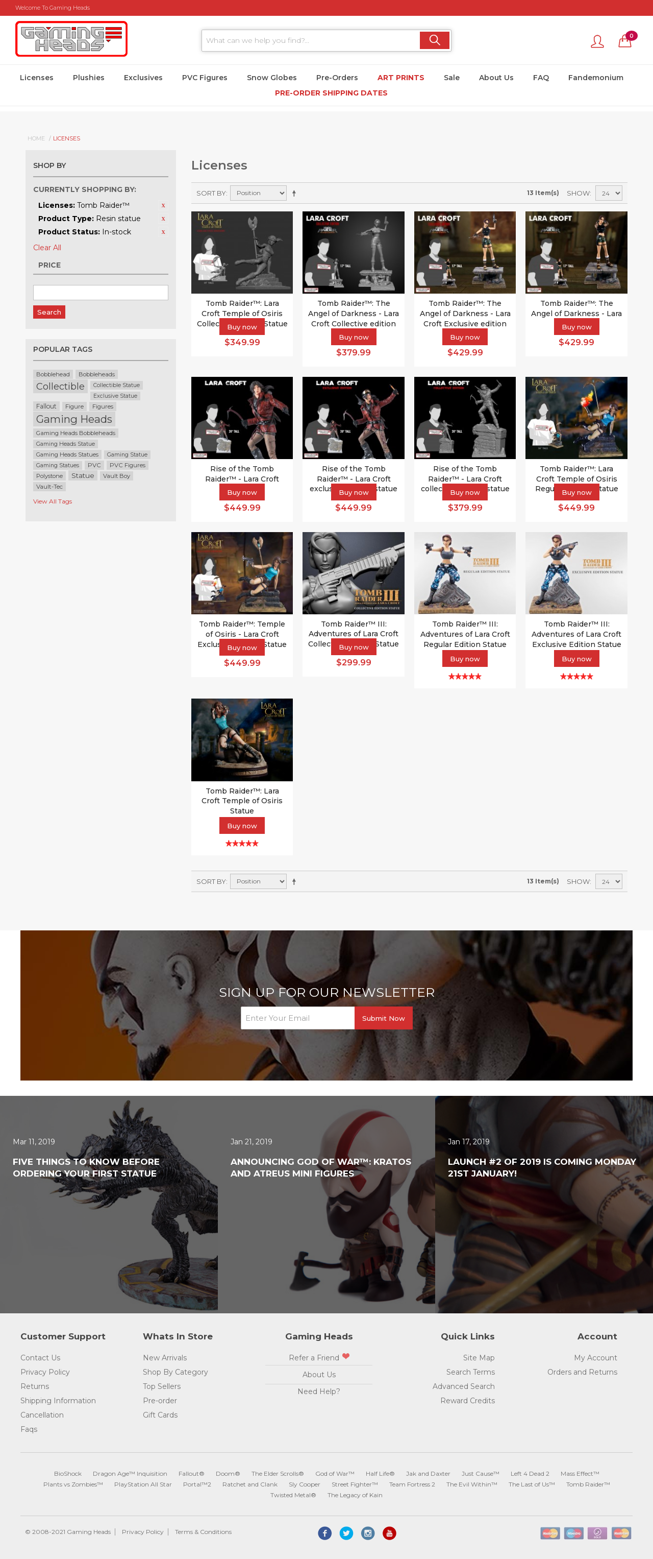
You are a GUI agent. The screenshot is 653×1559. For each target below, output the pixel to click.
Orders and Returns (582, 1372)
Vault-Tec (49, 486)
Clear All (47, 247)
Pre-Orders (337, 77)
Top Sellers (162, 1386)
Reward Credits (467, 1400)
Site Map (479, 1357)
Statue (82, 475)
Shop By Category (175, 1372)
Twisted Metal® (293, 1495)
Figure (74, 406)
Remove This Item (163, 205)
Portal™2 (197, 1484)
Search (49, 312)
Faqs (28, 1429)
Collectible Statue (116, 385)
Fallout (46, 406)
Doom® (228, 1473)
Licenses (37, 77)
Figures (102, 406)
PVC (94, 465)
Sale (452, 77)
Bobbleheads (97, 374)
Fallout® (192, 1473)
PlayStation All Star (143, 1484)
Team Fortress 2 (412, 1484)
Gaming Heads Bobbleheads (75, 433)
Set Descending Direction (296, 193)
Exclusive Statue (115, 396)
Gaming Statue (127, 454)
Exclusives (143, 77)
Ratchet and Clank (250, 1484)
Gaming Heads (74, 419)
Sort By (211, 193)
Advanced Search (464, 1386)
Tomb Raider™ (588, 1484)
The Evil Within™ (471, 1484)
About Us (496, 77)
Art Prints (401, 77)
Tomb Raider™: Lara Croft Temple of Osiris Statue (242, 801)
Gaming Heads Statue (65, 444)
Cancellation (42, 1415)
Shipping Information (58, 1400)
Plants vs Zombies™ (73, 1484)
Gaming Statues (57, 465)
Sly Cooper (304, 1484)
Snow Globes (272, 77)
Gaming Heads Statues (67, 454)
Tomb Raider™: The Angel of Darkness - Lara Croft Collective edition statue (353, 318)
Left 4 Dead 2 (530, 1473)
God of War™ (335, 1473)
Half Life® (380, 1473)
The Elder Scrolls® (278, 1473)
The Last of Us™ (532, 1484)
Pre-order (160, 1400)
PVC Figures (205, 77)
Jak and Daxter (428, 1473)
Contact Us (40, 1357)
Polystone (49, 475)
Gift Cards (160, 1415)
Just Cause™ (480, 1473)
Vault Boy (116, 475)
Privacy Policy (45, 1372)
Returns (34, 1386)
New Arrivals (165, 1357)
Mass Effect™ (580, 1473)
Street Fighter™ (355, 1484)
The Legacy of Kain (355, 1495)
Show (578, 193)
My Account (595, 1357)
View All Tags (52, 501)
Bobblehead (53, 374)
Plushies (89, 77)
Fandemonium (595, 77)
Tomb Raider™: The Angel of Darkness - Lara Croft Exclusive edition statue (465, 318)
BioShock (68, 1473)
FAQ (541, 77)
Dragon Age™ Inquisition (130, 1473)
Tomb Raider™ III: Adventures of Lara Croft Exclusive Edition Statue (576, 634)
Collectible (60, 386)
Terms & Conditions (203, 1532)
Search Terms (470, 1372)
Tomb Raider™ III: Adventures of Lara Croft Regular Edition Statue (465, 634)
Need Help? (318, 1391)
